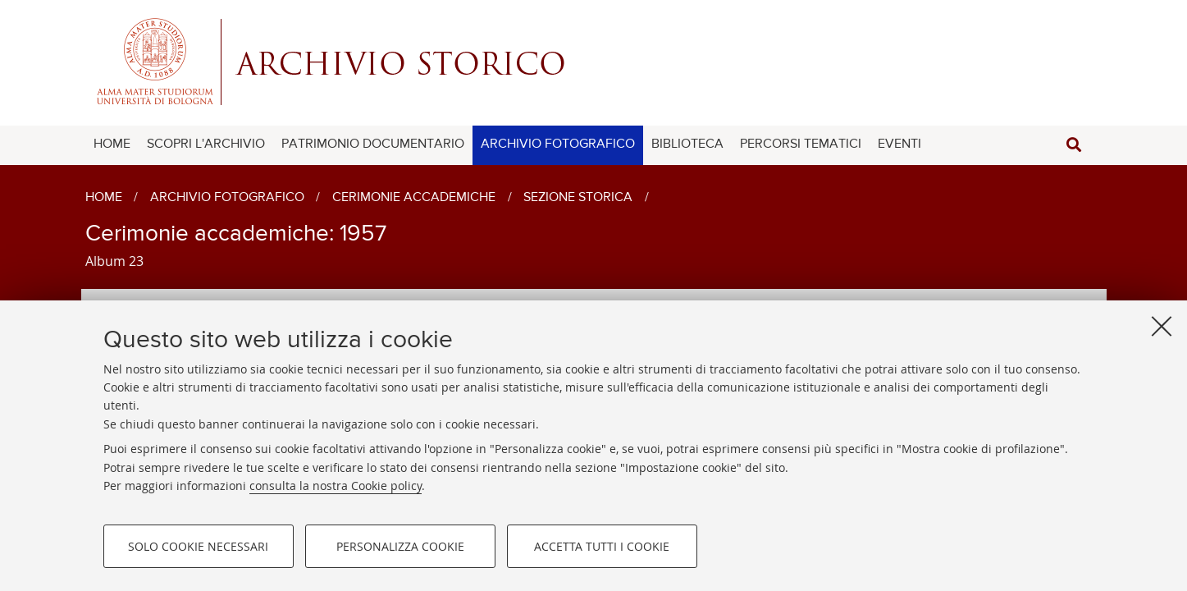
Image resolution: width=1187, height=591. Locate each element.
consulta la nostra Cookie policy (335, 485)
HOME (112, 144)
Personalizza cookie (400, 546)
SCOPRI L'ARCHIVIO (206, 144)
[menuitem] (112, 145)
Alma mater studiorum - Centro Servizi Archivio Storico (594, 61)
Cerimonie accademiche (413, 197)
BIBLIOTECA (687, 144)
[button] (1074, 145)
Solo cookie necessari (198, 546)
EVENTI (899, 144)
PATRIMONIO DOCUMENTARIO (372, 144)
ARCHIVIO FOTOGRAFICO (558, 144)
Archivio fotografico (227, 197)
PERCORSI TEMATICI (800, 144)
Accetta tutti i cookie (601, 546)
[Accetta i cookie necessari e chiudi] (1161, 326)
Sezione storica (577, 197)
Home (103, 197)
